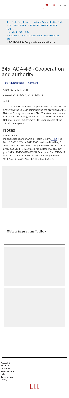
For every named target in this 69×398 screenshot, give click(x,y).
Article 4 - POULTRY (19, 32)
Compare (33, 82)
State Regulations (21, 22)
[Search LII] (54, 5)
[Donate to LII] (46, 5)
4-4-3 (54, 138)
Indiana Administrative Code (48, 22)
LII (7, 22)
